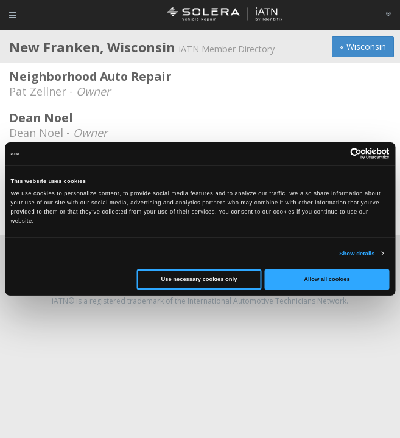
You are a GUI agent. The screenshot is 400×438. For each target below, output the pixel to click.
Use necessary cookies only (199, 279)
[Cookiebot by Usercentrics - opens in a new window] (336, 153)
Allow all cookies (326, 279)
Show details (356, 254)
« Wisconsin (363, 46)
